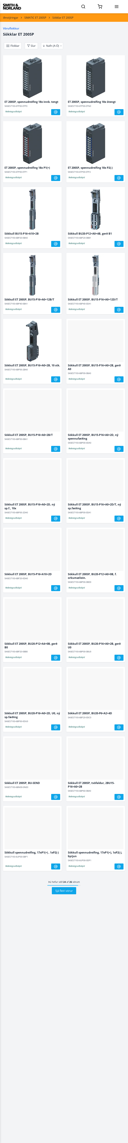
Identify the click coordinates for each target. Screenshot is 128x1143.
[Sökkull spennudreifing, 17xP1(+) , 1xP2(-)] (32, 829)
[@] (55, 112)
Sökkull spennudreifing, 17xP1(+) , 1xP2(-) (31, 852)
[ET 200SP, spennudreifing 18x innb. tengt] (32, 78)
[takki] (13, 45)
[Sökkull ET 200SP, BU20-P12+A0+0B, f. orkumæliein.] (96, 550)
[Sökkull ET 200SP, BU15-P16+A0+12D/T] (96, 276)
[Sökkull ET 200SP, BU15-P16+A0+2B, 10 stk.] (32, 342)
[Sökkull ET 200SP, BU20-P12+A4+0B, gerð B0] (32, 620)
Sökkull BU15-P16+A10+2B (21, 233)
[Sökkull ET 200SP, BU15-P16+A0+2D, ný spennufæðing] (96, 411)
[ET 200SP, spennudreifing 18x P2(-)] (96, 144)
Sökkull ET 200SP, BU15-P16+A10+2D (28, 574)
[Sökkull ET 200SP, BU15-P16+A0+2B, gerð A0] (96, 342)
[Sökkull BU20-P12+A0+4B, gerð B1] (96, 210)
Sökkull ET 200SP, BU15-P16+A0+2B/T (28, 435)
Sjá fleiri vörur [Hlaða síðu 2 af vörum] (64, 891)
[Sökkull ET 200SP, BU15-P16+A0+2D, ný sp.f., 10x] (32, 481)
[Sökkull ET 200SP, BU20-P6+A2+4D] (96, 690)
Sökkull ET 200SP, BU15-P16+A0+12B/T (29, 299)
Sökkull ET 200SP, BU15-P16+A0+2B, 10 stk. (32, 365)
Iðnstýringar (10, 17)
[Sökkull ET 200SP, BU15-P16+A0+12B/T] (32, 276)
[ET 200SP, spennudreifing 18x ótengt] (96, 78)
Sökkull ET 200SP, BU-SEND (22, 783)
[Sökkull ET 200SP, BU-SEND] (32, 759)
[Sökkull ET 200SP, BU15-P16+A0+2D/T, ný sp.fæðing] (96, 481)
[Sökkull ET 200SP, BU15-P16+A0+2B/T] (32, 411)
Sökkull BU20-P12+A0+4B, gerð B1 (90, 233)
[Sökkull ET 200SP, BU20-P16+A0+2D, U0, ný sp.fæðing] (32, 690)
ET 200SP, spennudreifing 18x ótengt (92, 102)
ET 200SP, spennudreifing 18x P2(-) (90, 168)
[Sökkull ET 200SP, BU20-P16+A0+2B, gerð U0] (96, 620)
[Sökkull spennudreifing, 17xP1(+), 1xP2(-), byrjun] (96, 829)
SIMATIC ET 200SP (35, 17)
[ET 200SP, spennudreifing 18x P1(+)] (32, 144)
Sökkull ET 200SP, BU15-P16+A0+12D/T (93, 299)
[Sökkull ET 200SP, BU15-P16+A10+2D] (32, 550)
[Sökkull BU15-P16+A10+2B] (32, 210)
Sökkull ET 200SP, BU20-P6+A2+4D (90, 713)
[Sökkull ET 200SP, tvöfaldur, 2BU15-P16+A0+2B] (96, 759)
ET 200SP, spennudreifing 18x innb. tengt (31, 102)
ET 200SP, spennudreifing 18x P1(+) (27, 168)
